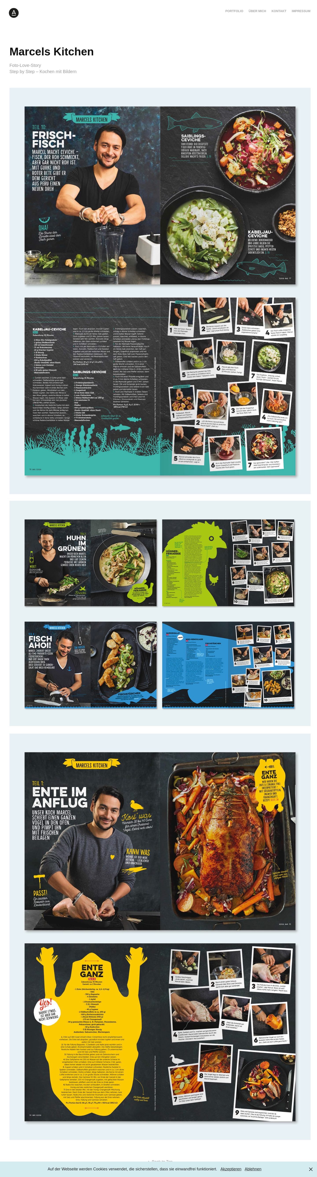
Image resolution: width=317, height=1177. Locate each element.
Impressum (301, 11)
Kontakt (278, 11)
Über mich (257, 11)
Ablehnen (253, 1169)
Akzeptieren (230, 1169)
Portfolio (234, 11)
